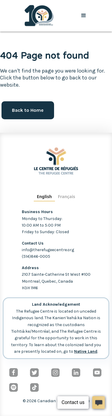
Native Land (85, 351)
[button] (84, 16)
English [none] (44, 196)
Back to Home (28, 110)
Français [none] (66, 196)
